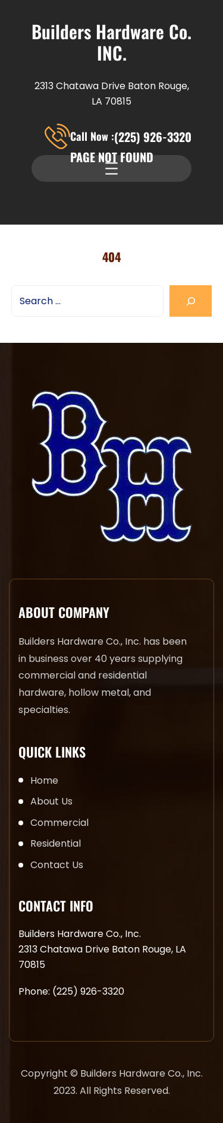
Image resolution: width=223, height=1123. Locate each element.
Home (44, 780)
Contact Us (56, 865)
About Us (51, 801)
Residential (55, 843)
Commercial (59, 822)
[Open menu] (111, 168)
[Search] (190, 301)
